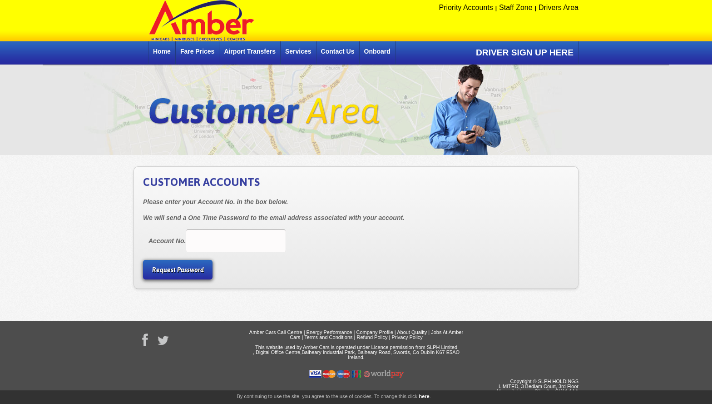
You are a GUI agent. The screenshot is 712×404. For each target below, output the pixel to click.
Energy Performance (329, 332)
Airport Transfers (250, 51)
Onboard (377, 51)
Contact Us (338, 51)
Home (162, 51)
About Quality (412, 332)
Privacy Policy (406, 337)
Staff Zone (516, 7)
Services (298, 51)
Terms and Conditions (328, 337)
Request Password (178, 270)
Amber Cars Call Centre (275, 332)
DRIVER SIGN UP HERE (525, 52)
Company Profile (374, 332)
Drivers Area (558, 7)
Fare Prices (197, 51)
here (424, 396)
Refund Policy (372, 337)
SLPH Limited (442, 347)
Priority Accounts (466, 7)
